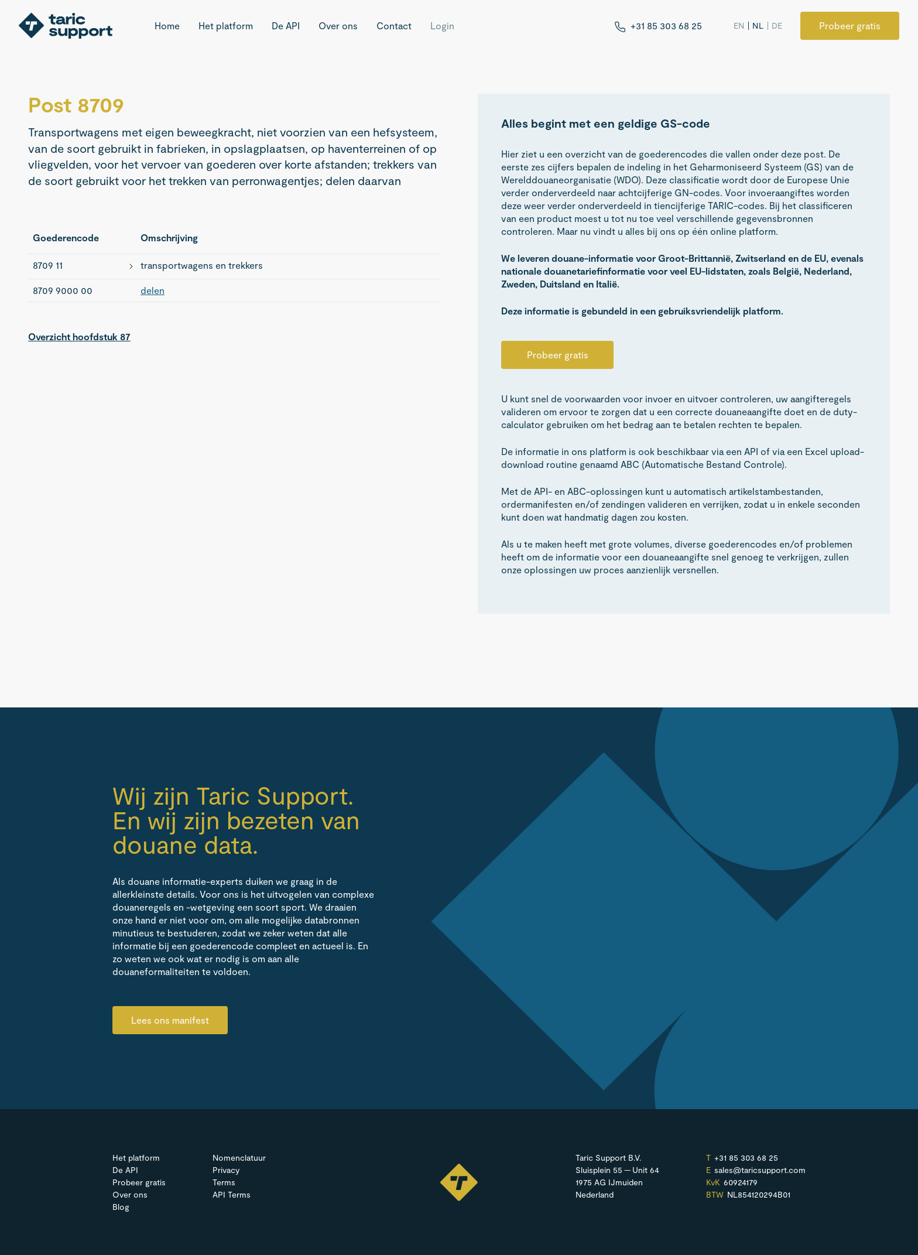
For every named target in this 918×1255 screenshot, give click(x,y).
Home (167, 25)
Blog (120, 1206)
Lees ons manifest (170, 1019)
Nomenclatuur (239, 1157)
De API (286, 25)
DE (777, 26)
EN (739, 26)
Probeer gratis (850, 25)
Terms (224, 1182)
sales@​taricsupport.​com (760, 1170)
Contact (394, 25)
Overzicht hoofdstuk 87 (79, 336)
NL (757, 26)
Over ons (338, 25)
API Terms (232, 1194)
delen (153, 290)
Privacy (226, 1169)
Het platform (225, 25)
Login (442, 25)
